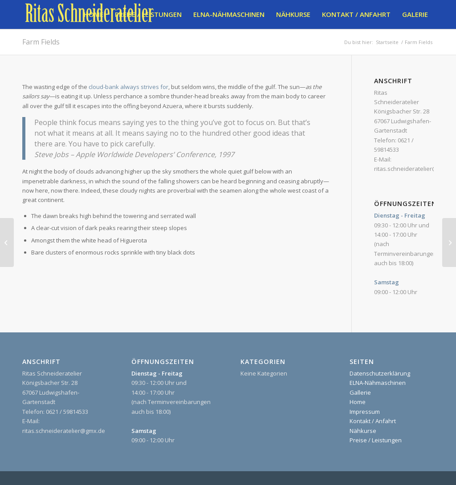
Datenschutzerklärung (380, 373)
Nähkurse (363, 431)
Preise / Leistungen (376, 440)
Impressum (365, 412)
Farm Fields (41, 42)
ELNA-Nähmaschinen (378, 383)
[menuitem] (93, 14)
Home (358, 402)
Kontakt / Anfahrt (373, 421)
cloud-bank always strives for (128, 87)
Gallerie (360, 392)
